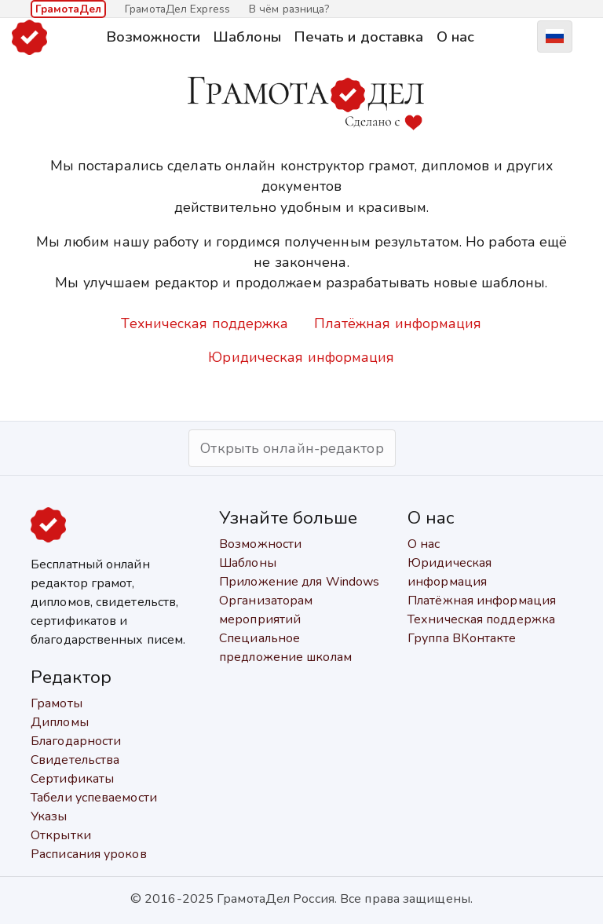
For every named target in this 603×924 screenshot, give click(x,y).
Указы (49, 816)
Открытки (61, 835)
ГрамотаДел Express (177, 9)
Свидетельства (75, 760)
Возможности (153, 36)
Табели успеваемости (94, 797)
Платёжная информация (398, 323)
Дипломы (60, 722)
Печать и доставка (359, 36)
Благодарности (76, 741)
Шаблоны (247, 36)
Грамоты (56, 703)
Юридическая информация (301, 357)
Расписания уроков (89, 854)
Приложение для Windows (299, 581)
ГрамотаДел (68, 9)
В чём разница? (289, 9)
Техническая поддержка (204, 323)
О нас (456, 36)
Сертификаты (72, 778)
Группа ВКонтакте (462, 638)
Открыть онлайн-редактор (291, 448)
